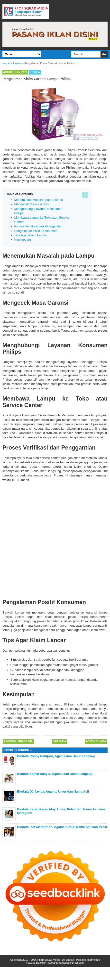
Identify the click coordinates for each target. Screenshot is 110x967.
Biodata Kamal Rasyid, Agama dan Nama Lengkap (54, 774)
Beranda (59, 741)
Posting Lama (96, 741)
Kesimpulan (22, 239)
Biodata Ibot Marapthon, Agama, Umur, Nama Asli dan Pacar (62, 827)
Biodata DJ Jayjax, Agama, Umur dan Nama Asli (53, 791)
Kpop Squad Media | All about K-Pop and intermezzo (68, 959)
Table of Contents (19, 194)
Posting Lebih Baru (18, 741)
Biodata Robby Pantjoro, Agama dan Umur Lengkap (56, 756)
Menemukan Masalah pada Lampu (38, 200)
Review (35, 72)
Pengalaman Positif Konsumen (36, 231)
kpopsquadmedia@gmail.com (66, 962)
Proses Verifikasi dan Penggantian (38, 226)
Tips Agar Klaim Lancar (30, 235)
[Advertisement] (55, 539)
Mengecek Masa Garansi (32, 204)
